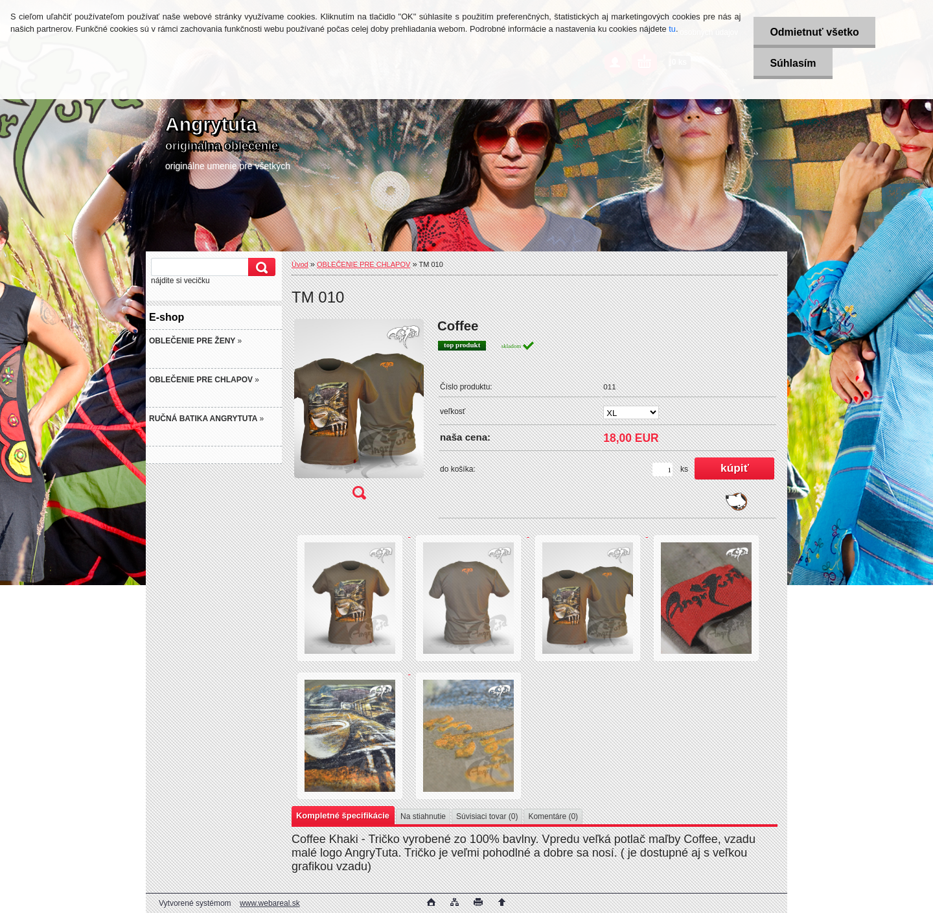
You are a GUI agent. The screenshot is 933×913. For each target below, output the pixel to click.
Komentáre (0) (553, 816)
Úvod (300, 264)
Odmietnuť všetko (814, 32)
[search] (260, 267)
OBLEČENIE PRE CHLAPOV (363, 264)
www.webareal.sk (270, 903)
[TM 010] (359, 413)
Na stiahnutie (423, 816)
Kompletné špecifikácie (342, 815)
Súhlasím (793, 63)
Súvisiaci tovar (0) (487, 816)
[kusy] (662, 469)
